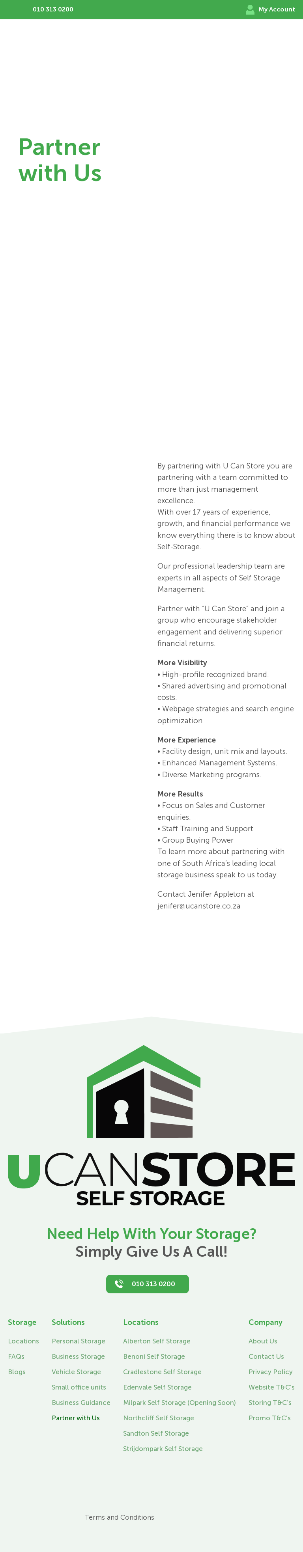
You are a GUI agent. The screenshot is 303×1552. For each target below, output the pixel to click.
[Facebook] (16, 1506)
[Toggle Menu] (290, 44)
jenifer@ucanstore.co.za (199, 905)
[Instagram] (16, 1525)
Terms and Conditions (119, 1517)
